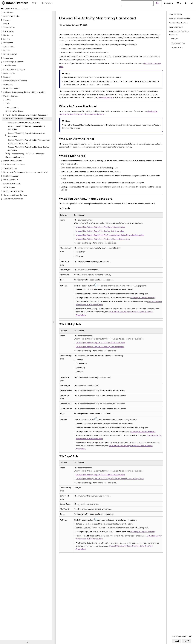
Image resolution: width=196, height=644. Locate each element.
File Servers (8, 35)
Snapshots (8, 58)
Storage (6, 20)
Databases (8, 43)
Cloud (6, 24)
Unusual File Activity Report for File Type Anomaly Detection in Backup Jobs (28, 142)
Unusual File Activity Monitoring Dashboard (24, 119)
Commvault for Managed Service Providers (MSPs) (25, 172)
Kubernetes (8, 31)
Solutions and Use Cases (14, 164)
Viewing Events (12, 107)
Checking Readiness (14, 111)
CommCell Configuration (14, 69)
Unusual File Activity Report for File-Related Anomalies (26, 128)
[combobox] (137, 3)
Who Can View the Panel (178, 23)
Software (8, 8)
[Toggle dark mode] (186, 3)
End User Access (10, 176)
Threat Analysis (10, 168)
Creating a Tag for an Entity (142, 298)
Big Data (7, 50)
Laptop (6, 39)
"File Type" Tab (177, 47)
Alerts (7, 100)
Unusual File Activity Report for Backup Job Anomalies (26, 135)
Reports (6, 77)
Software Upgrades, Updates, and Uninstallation (24, 92)
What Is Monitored (176, 27)
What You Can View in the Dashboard (179, 32)
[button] (158, 3)
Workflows (7, 84)
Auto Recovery (9, 65)
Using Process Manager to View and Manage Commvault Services (24, 155)
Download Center (11, 88)
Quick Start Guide (11, 16)
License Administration (13, 191)
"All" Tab (174, 39)
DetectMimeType (105, 97)
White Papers (9, 187)
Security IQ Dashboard (13, 62)
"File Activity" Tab (178, 43)
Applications (8, 46)
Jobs (7, 103)
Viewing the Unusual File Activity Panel (23, 122)
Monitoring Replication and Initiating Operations (26, 115)
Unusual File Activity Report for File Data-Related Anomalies (28, 148)
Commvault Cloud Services (15, 81)
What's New (8, 12)
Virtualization (9, 27)
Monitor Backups (10, 96)
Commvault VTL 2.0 (12, 183)
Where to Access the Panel (179, 18)
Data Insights (9, 73)
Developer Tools (10, 180)
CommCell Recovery (12, 161)
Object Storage (10, 54)
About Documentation (13, 199)
